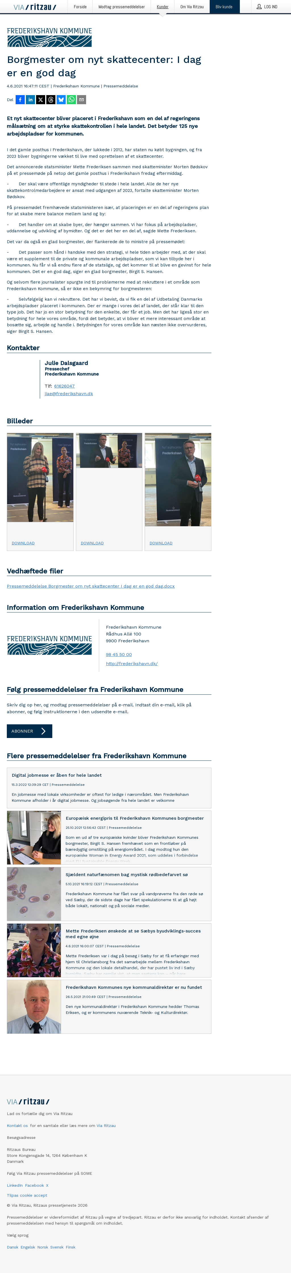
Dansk (12, 1247)
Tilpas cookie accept (27, 1195)
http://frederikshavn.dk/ (132, 663)
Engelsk (27, 1247)
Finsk (70, 1247)
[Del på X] (40, 100)
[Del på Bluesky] (61, 100)
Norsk (42, 1247)
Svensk (56, 1247)
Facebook (34, 1185)
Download (23, 543)
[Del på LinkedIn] (30, 100)
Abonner (29, 731)
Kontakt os (17, 1125)
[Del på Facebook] (20, 100)
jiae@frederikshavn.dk (69, 393)
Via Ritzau (106, 1125)
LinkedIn (15, 1185)
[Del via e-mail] (81, 100)
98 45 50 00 (119, 654)
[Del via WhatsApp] (71, 100)
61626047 (64, 386)
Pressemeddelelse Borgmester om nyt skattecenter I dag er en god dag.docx (91, 586)
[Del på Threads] (50, 100)
